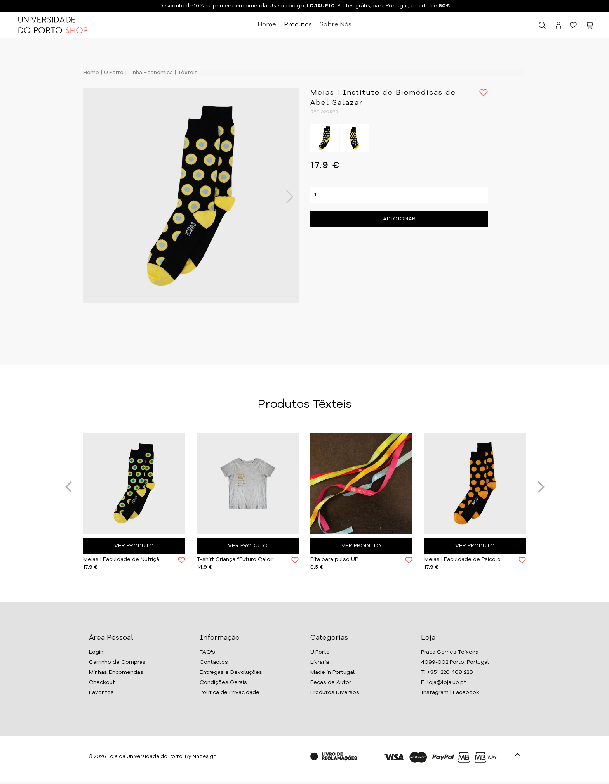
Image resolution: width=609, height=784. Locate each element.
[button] (589, 27)
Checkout (102, 682)
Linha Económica (150, 72)
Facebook (466, 692)
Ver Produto (134, 546)
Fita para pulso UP (334, 559)
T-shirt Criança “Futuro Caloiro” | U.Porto (238, 559)
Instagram (435, 692)
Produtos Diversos (334, 692)
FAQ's (207, 652)
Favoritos (101, 692)
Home (267, 25)
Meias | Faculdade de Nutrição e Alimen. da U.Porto (124, 559)
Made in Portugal (332, 672)
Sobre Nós (335, 25)
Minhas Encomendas (116, 672)
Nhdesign (204, 756)
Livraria (319, 662)
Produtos (298, 25)
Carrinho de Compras (117, 662)
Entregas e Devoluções (231, 672)
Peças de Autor (330, 682)
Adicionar (399, 219)
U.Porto (113, 72)
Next (285, 196)
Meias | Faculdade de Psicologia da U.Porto (465, 559)
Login (96, 652)
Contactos (214, 662)
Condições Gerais (223, 682)
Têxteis (187, 72)
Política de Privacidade (229, 692)
